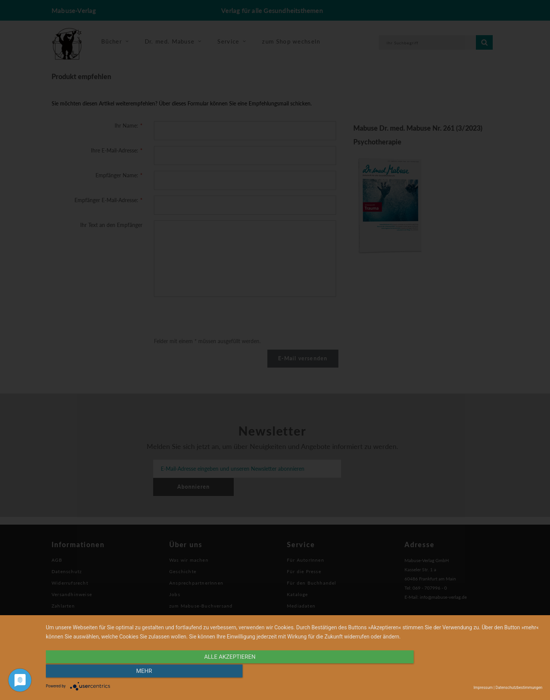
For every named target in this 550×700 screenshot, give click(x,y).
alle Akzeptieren (219, 672)
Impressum (483, 687)
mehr (468, 672)
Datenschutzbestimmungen (518, 687)
